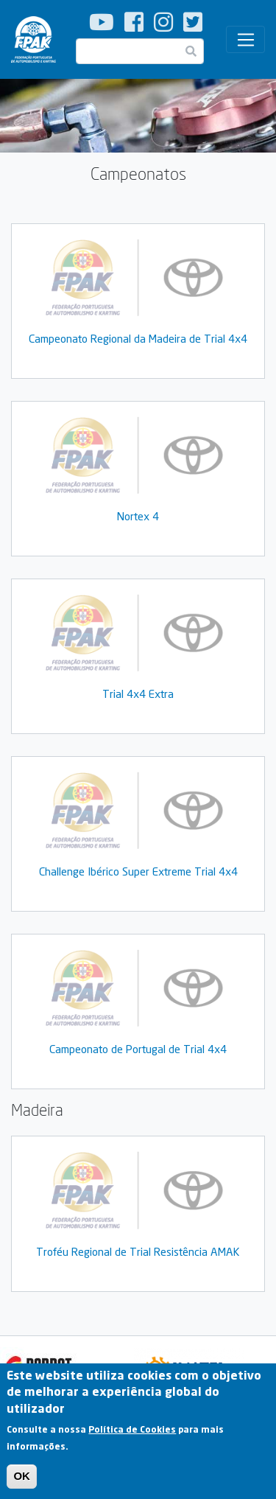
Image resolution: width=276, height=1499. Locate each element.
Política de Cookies (132, 1434)
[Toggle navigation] (245, 40)
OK (21, 1481)
